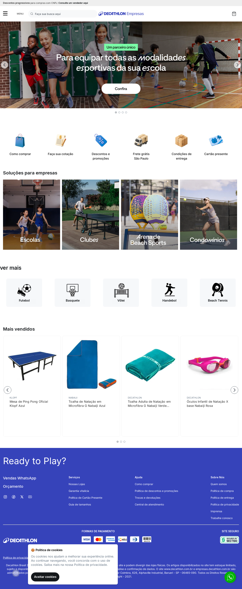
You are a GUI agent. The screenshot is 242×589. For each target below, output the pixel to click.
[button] (116, 112)
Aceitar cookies (45, 576)
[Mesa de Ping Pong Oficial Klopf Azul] (32, 386)
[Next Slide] (237, 65)
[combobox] (62, 14)
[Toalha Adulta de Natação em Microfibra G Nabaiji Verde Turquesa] (150, 386)
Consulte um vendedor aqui (73, 3)
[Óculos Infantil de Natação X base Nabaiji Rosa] (209, 386)
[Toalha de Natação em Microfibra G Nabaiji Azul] (91, 386)
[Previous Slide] (4, 65)
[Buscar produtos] (32, 13)
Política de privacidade (17, 557)
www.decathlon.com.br (178, 569)
